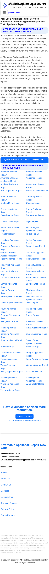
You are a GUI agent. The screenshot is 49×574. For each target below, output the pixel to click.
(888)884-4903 (14, 13)
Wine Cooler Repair (35, 384)
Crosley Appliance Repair (9, 210)
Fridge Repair (32, 234)
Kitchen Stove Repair (10, 277)
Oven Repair (32, 302)
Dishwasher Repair (35, 215)
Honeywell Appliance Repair (10, 266)
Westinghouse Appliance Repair (34, 379)
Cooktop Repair (33, 203)
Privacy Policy (7, 509)
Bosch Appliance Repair (37, 190)
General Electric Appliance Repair (9, 254)
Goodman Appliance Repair (35, 254)
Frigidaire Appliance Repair (10, 241)
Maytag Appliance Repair (34, 291)
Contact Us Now (24, 416)
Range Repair (32, 315)
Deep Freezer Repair (10, 215)
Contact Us (6, 485)
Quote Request (8, 515)
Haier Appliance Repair (11, 259)
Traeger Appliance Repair (9, 360)
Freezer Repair (8, 234)
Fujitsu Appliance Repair (34, 241)
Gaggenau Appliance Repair (10, 248)
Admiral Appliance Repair (9, 173)
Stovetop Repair (8, 346)
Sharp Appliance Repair (37, 334)
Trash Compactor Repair (9, 367)
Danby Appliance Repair (34, 210)
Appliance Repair (34, 178)
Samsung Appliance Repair (10, 335)
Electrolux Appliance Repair (10, 229)
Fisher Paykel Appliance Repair (34, 229)
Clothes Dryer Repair (10, 203)
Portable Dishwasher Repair (10, 316)
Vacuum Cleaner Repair (37, 365)
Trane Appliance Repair (37, 359)
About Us (5, 478)
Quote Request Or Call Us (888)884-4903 (24, 159)
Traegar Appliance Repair (34, 354)
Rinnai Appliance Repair (8, 329)
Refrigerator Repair (9, 321)
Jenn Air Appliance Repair (9, 273)
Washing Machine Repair (9, 379)
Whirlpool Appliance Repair (10, 385)
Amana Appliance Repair (34, 173)
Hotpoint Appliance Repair (35, 266)
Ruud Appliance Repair (37, 328)
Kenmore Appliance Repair (35, 273)
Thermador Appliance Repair (11, 354)
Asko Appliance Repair (11, 190)
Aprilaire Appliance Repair (9, 186)
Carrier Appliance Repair (34, 198)
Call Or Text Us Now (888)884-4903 (24, 420)
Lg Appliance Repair (35, 284)
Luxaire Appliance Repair (9, 291)
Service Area (7, 497)
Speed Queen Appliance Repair (34, 342)
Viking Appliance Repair (12, 371)
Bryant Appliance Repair (8, 198)
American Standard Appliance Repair (10, 179)
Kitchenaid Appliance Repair (36, 279)
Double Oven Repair (10, 221)
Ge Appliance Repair (35, 246)
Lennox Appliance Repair (9, 285)
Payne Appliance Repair (8, 310)
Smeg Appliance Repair (12, 340)
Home (4, 472)
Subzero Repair (33, 346)
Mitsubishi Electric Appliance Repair (34, 298)
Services (5, 491)
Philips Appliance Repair (34, 310)
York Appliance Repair (11, 390)
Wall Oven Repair (34, 371)
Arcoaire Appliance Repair (35, 186)
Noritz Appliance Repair (12, 302)
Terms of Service (9, 503)
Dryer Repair (32, 221)
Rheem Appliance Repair (34, 323)
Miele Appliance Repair (11, 296)
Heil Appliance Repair (36, 259)
